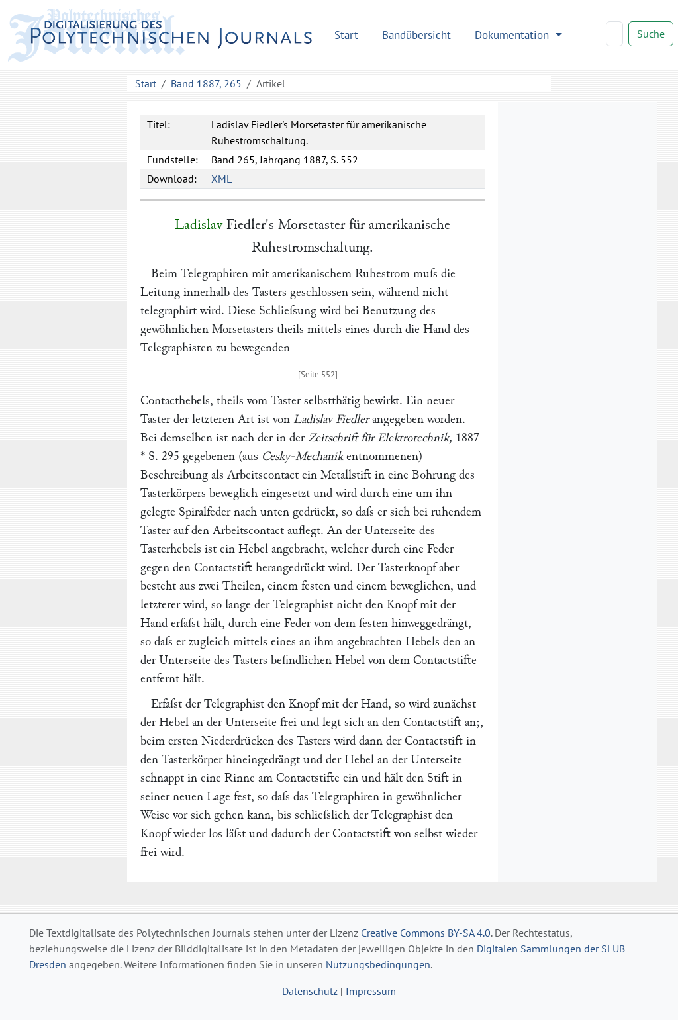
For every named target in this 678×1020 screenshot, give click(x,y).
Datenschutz (310, 990)
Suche (651, 33)
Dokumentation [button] (513, 34)
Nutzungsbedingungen (378, 964)
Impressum (371, 990)
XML (221, 178)
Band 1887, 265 (206, 83)
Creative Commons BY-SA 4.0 (426, 932)
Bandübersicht (416, 34)
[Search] (614, 33)
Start (346, 34)
